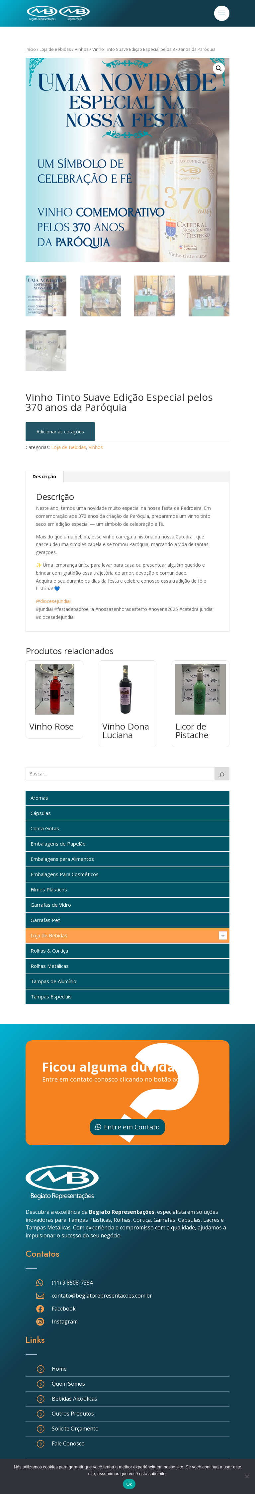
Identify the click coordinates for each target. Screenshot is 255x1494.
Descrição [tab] (44, 476)
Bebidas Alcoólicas (74, 1398)
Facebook (64, 1308)
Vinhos (82, 49)
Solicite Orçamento (75, 1428)
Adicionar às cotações (60, 431)
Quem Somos (68, 1383)
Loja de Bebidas (55, 49)
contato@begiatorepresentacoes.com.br (102, 1295)
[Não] (246, 1476)
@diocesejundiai (53, 601)
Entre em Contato (132, 1126)
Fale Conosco (68, 1443)
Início (31, 49)
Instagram (65, 1321)
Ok (129, 1484)
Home (59, 1368)
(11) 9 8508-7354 (72, 1282)
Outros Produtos (73, 1413)
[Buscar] (222, 773)
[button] (219, 68)
